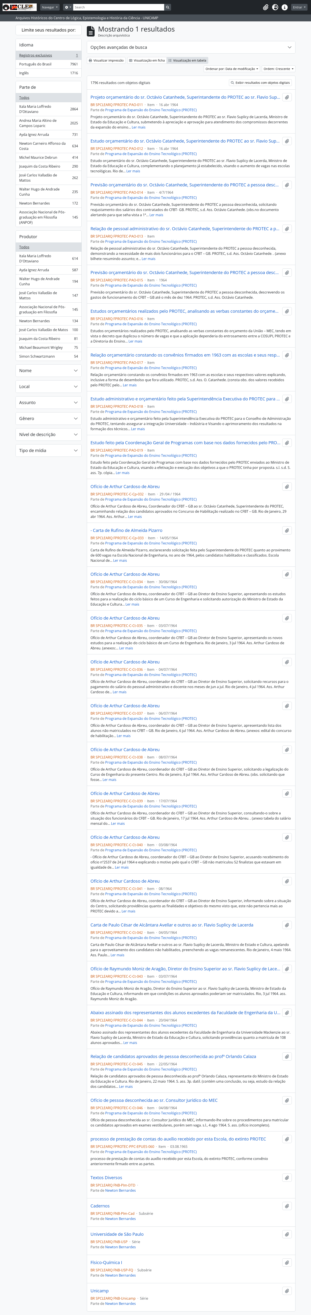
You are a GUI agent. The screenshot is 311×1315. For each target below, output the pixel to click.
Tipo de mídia (32, 450)
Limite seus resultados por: (49, 30)
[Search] (118, 7)
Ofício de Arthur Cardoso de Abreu (125, 486)
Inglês (48, 73)
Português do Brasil (48, 65)
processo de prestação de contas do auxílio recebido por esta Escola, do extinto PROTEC (178, 1139)
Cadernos (100, 1206)
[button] (265, 7)
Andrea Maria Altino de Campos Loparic (48, 123)
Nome (25, 370)
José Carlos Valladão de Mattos (48, 178)
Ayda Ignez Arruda (48, 135)
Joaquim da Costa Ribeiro (48, 167)
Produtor (28, 237)
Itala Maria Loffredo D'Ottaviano (48, 258)
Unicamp (99, 1290)
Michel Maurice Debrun (48, 158)
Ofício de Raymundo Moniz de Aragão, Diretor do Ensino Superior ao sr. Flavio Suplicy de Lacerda (185, 968)
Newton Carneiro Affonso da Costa (48, 146)
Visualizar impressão (106, 60)
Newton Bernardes (48, 204)
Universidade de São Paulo (117, 1234)
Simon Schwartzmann (48, 357)
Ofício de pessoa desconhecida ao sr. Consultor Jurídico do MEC (154, 1100)
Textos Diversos (106, 1177)
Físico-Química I (106, 1262)
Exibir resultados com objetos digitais (260, 83)
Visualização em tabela (187, 60)
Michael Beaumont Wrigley (48, 348)
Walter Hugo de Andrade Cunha (48, 192)
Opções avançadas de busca (118, 47)
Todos (24, 97)
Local (24, 386)
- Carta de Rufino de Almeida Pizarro (126, 530)
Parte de (27, 87)
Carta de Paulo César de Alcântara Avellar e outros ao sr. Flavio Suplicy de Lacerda (171, 925)
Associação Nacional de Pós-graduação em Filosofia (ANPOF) (48, 217)
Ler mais (139, 127)
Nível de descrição (37, 434)
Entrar (298, 7)
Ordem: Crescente (277, 69)
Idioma (26, 45)
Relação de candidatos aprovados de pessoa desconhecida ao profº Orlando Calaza (173, 1056)
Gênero (26, 418)
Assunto (27, 402)
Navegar (48, 7)
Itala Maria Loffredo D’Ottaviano (48, 109)
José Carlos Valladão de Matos (48, 330)
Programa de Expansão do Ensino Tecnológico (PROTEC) (151, 110)
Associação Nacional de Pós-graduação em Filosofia (48, 309)
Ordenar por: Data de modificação (231, 69)
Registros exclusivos (48, 56)
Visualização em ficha (147, 60)
